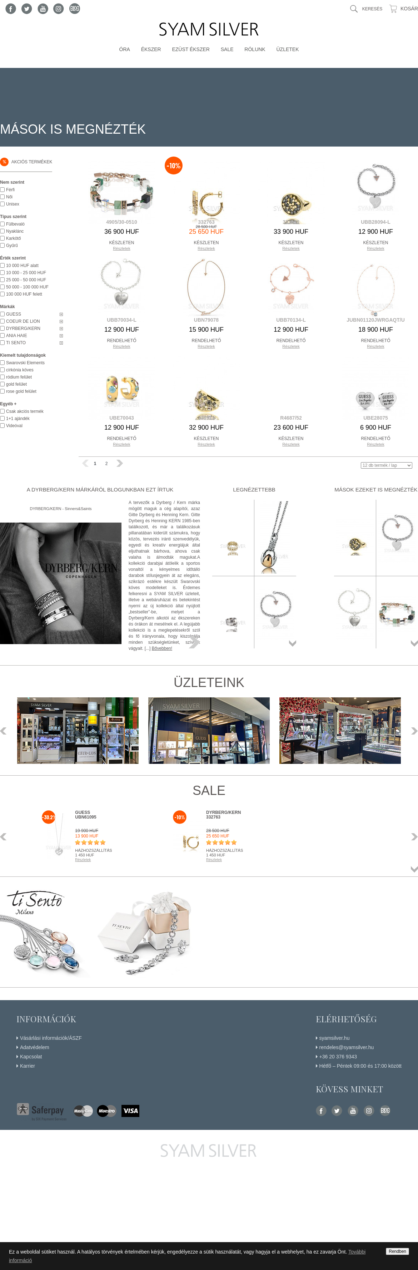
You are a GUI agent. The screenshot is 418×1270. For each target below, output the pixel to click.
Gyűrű (12, 245)
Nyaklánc (15, 231)
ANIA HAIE (16, 335)
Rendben (397, 1251)
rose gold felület (21, 391)
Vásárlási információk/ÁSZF (51, 1038)
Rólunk (254, 49)
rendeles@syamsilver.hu (346, 1047)
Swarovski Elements (25, 362)
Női (9, 196)
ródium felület (19, 377)
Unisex (12, 204)
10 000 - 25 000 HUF (26, 272)
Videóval (14, 425)
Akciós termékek (26, 162)
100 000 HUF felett (24, 294)
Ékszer (151, 49)
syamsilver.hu (334, 1038)
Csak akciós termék (25, 411)
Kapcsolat (31, 1056)
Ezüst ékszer (191, 49)
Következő (412, 731)
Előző (5, 731)
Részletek (121, 248)
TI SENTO (16, 342)
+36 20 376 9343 (338, 1056)
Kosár (409, 8)
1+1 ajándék (18, 418)
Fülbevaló (15, 224)
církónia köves (20, 369)
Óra (124, 49)
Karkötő (13, 238)
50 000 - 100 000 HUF (27, 287)
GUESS (13, 314)
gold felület (16, 384)
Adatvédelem (34, 1047)
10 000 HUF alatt (22, 265)
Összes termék (292, 643)
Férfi (10, 189)
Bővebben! (162, 648)
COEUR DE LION (23, 321)
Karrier (27, 1066)
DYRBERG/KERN (23, 328)
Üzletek (287, 49)
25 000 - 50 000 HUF (26, 279)
